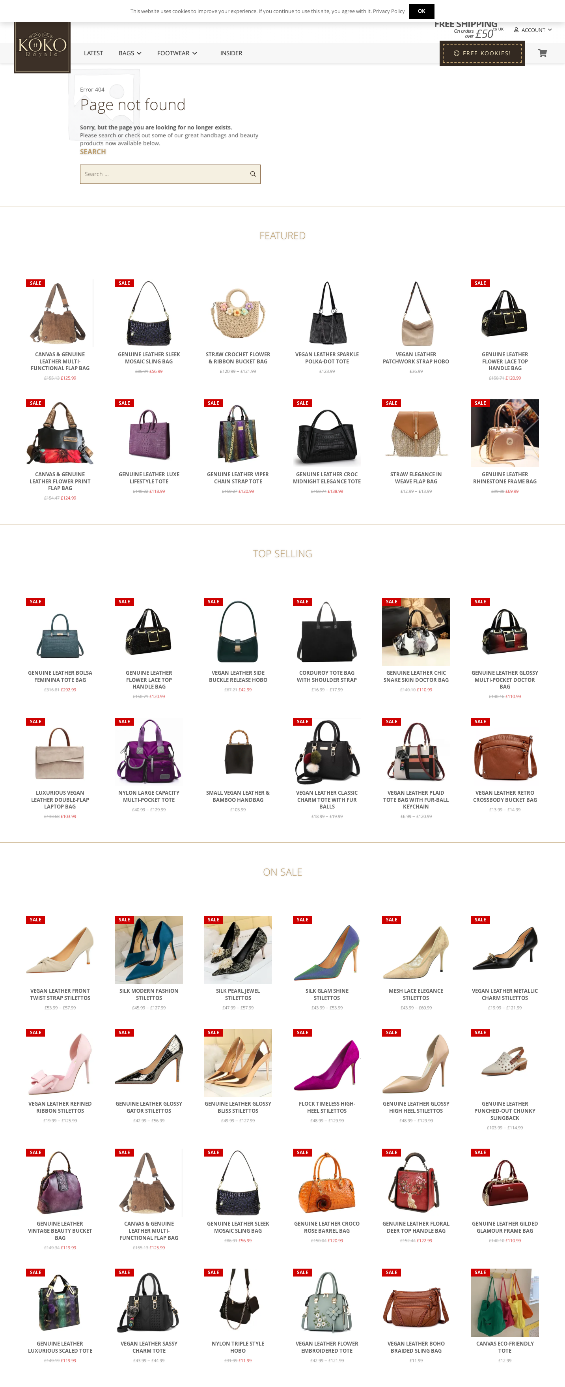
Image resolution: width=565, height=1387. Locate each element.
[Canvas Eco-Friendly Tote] (505, 1303)
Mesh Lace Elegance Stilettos (416, 994)
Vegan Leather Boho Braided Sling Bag (416, 1348)
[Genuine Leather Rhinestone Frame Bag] (505, 433)
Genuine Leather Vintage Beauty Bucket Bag (60, 1231)
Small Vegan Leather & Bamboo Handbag (238, 796)
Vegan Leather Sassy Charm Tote (149, 1348)
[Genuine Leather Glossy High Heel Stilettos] (416, 1063)
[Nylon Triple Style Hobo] (238, 1303)
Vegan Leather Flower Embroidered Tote (327, 1348)
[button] (532, 30)
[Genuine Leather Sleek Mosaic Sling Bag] (149, 313)
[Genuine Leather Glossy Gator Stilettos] (149, 1063)
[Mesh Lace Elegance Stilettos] (416, 950)
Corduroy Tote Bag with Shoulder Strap (327, 676)
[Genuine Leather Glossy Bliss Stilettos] (238, 1063)
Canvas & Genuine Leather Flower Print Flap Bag (60, 481)
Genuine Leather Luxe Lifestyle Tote (149, 478)
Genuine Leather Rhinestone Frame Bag (505, 478)
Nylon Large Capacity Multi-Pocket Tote (148, 796)
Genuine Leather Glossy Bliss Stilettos (238, 1108)
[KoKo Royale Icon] (42, 45)
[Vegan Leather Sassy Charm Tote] (149, 1303)
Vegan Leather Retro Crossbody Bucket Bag (505, 796)
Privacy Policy (389, 11)
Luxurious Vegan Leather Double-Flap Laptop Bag (60, 800)
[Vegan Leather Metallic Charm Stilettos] (505, 950)
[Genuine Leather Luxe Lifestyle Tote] (149, 433)
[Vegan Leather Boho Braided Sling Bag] (416, 1303)
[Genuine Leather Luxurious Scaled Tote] (60, 1303)
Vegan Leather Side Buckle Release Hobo (238, 676)
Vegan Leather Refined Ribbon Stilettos (60, 1108)
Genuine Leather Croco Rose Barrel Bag (327, 1228)
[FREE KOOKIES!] (482, 53)
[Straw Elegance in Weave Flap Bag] (416, 433)
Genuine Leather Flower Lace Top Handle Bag (505, 361)
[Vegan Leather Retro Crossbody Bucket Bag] (505, 752)
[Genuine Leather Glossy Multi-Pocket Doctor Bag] (505, 632)
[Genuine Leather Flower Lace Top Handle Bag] (505, 313)
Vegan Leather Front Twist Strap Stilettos (60, 994)
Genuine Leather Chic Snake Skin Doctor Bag (416, 676)
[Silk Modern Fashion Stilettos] (149, 950)
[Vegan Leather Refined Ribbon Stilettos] (60, 1063)
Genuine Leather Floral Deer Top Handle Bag (415, 1228)
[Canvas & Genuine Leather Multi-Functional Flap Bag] (60, 313)
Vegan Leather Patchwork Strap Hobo (416, 358)
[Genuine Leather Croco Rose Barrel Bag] (327, 1183)
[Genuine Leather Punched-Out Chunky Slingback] (505, 1063)
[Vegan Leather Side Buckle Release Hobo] (238, 632)
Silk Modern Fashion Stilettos (149, 994)
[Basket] (542, 53)
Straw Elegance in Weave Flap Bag (416, 478)
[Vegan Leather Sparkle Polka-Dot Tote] (327, 313)
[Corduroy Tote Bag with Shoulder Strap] (327, 632)
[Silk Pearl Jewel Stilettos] (238, 950)
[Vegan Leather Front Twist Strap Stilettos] (60, 950)
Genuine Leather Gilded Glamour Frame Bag (505, 1228)
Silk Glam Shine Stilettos (327, 994)
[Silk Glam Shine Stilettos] (327, 950)
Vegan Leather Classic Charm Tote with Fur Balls (327, 800)
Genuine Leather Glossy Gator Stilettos (149, 1108)
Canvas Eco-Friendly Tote (505, 1348)
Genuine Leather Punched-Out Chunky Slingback (504, 1111)
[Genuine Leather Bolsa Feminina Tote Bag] (60, 632)
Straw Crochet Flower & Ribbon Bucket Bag (238, 358)
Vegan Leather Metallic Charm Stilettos (505, 994)
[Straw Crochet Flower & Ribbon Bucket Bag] (238, 313)
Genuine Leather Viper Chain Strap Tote (238, 478)
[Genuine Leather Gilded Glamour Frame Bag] (505, 1183)
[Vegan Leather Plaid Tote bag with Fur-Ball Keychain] (416, 752)
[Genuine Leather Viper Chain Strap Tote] (238, 433)
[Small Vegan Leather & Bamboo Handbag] (238, 752)
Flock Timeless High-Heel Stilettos (327, 1108)
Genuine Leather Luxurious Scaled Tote (60, 1348)
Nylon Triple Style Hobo (238, 1348)
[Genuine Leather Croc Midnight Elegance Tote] (327, 433)
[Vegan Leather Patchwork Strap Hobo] (416, 313)
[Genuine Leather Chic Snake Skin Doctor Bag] (416, 632)
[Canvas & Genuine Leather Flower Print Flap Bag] (60, 433)
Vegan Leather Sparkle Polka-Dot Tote (327, 358)
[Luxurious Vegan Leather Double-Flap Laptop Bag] (60, 752)
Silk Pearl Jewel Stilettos (238, 994)
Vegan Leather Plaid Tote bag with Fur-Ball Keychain (416, 800)
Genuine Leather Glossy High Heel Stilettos (416, 1108)
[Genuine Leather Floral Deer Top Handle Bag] (416, 1183)
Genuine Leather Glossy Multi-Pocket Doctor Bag (505, 680)
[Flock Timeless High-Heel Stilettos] (327, 1063)
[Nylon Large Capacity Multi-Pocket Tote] (149, 752)
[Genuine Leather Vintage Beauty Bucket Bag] (60, 1183)
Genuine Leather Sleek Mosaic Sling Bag (149, 358)
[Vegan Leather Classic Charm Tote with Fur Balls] (327, 752)
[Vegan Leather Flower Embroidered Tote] (327, 1303)
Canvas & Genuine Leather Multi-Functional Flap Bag (60, 361)
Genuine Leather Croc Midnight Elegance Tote (327, 478)
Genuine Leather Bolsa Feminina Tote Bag (60, 676)
